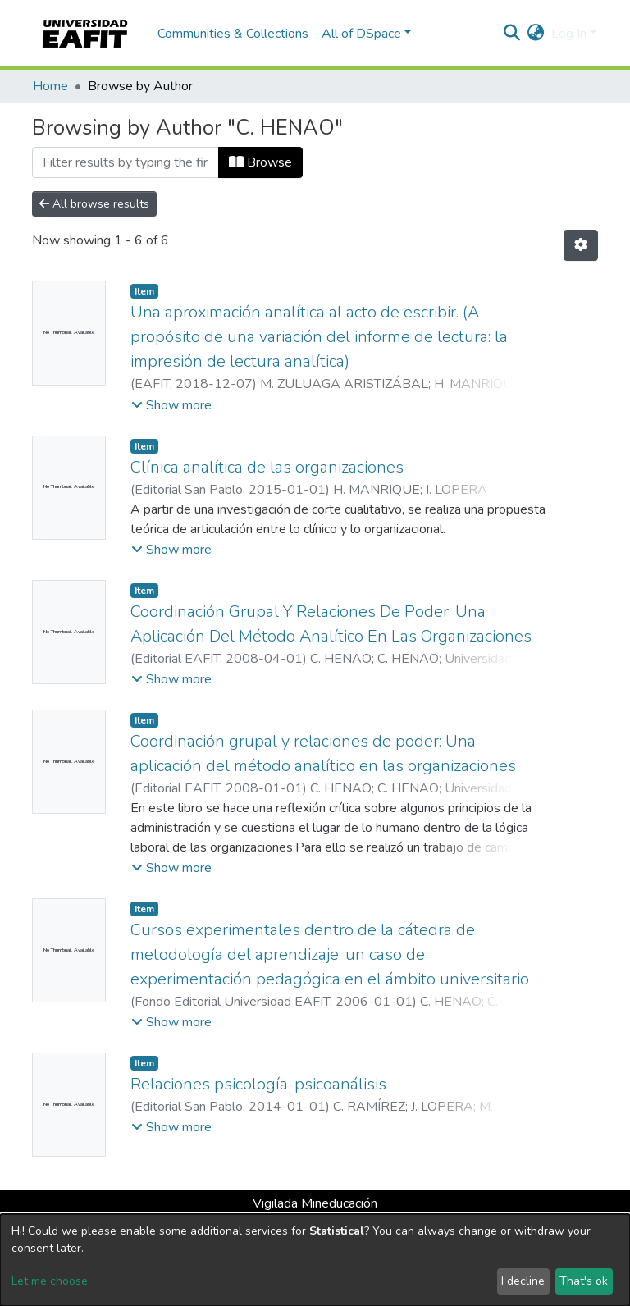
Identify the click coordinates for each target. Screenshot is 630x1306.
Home (50, 86)
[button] (536, 33)
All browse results (94, 204)
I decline (523, 1281)
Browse (260, 162)
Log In (569, 34)
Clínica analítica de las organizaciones (267, 467)
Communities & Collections (233, 34)
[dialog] (315, 1260)
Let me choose (49, 1281)
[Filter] (125, 162)
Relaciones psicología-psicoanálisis (258, 1084)
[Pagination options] (581, 245)
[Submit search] (512, 33)
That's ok (583, 1281)
